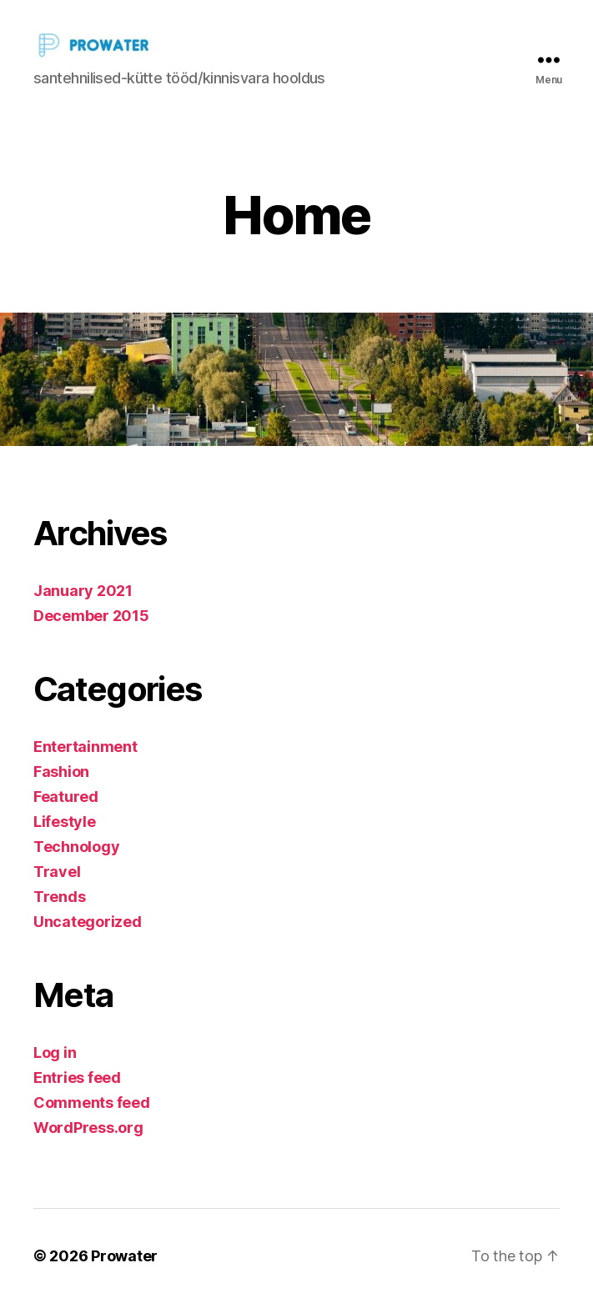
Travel (56, 871)
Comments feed (91, 1102)
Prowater (124, 1256)
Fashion (61, 771)
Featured (65, 796)
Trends (59, 896)
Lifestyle (64, 821)
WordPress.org (88, 1127)
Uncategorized (87, 921)
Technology (76, 846)
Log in (54, 1052)
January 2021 (83, 590)
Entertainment (85, 746)
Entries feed (77, 1077)
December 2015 (91, 615)
